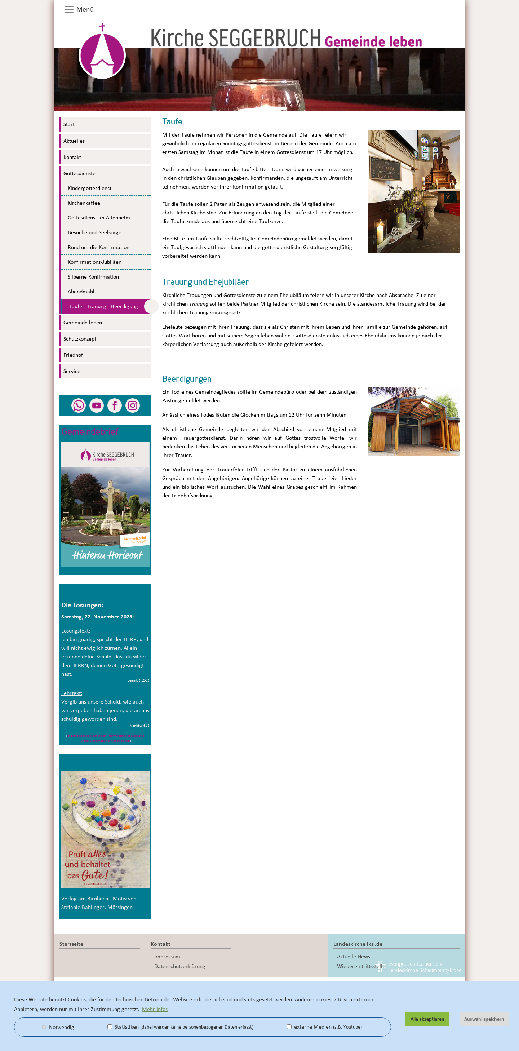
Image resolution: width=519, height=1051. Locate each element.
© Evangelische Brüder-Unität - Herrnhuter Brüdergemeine (105, 735)
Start (69, 124)
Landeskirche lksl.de (357, 944)
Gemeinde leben (82, 322)
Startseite (71, 944)
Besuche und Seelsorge (94, 232)
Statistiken (180, 1027)
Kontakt (72, 157)
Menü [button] (79, 9)
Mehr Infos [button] (155, 1009)
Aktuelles (74, 141)
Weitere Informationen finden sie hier (105, 740)
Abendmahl (81, 291)
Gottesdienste (79, 173)
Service (71, 371)
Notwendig (58, 1027)
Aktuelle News (353, 956)
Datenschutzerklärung (179, 966)
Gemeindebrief (90, 432)
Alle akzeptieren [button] (427, 1019)
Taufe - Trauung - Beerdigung (103, 306)
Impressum (167, 956)
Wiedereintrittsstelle (361, 966)
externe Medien (324, 1027)
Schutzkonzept (79, 339)
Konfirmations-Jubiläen (94, 262)
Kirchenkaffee (84, 203)
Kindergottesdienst (89, 188)
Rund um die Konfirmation (98, 247)
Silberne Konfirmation (93, 277)
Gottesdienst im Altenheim (99, 218)
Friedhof (73, 355)
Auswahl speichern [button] (484, 1019)
